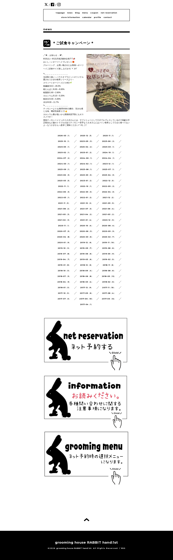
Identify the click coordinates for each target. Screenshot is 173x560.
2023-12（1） (109, 164)
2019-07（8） (64, 254)
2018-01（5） (64, 287)
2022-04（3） (109, 192)
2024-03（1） (64, 164)
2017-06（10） (86, 299)
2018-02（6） (108, 282)
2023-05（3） (86, 175)
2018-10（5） (64, 271)
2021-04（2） (86, 214)
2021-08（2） (64, 209)
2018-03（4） (86, 282)
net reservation (109, 13)
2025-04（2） (86, 147)
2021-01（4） (86, 220)
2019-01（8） (64, 265)
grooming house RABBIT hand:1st (86, 542)
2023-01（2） (86, 181)
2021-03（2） (108, 214)
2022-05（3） (86, 192)
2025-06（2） (109, 141)
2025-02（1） (64, 152)
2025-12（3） (86, 136)
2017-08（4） (109, 293)
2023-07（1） (108, 169)
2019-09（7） (86, 248)
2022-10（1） (86, 186)
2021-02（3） (64, 220)
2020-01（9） (64, 242)
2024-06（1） (86, 158)
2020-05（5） (109, 231)
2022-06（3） (64, 192)
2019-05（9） (108, 254)
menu (85, 13)
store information (70, 17)
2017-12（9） (86, 287)
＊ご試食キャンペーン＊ (73, 43)
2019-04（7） (64, 259)
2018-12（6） (86, 265)
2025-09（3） (86, 141)
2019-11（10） (108, 242)
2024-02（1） (86, 164)
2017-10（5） (64, 293)
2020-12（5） (108, 220)
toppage (60, 13)
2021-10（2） (86, 203)
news (70, 13)
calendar (87, 17)
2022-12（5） (108, 181)
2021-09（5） (108, 203)
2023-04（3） (109, 175)
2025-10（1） (64, 141)
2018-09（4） (86, 271)
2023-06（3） (64, 175)
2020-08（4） (109, 226)
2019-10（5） (64, 248)
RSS (123, 548)
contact (108, 17)
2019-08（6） (109, 248)
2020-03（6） (86, 237)
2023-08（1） (86, 169)
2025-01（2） (86, 152)
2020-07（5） (64, 231)
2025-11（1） (109, 136)
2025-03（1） (108, 147)
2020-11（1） (64, 226)
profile (97, 17)
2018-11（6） (109, 265)
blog (77, 13)
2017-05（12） (109, 299)
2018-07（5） (64, 276)
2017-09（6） (86, 293)
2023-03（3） (64, 181)
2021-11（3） (64, 203)
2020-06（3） (86, 231)
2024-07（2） (64, 158)
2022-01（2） (86, 197)
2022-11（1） (64, 186)
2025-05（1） (64, 147)
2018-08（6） (109, 271)
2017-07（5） (64, 299)
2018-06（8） (86, 276)
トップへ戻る (86, 519)
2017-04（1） (86, 304)
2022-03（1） (64, 197)
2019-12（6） (86, 242)
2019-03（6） (86, 259)
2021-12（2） (109, 197)
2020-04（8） (64, 237)
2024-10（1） (108, 152)
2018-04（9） (64, 282)
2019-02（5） (108, 259)
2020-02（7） (109, 237)
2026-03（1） (64, 136)
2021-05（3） (64, 214)
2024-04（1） (109, 158)
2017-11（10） (108, 287)
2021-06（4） (109, 209)
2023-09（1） (64, 169)
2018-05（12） (109, 276)
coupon (94, 13)
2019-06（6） (86, 254)
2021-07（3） (86, 209)
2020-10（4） (86, 226)
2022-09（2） (109, 186)
